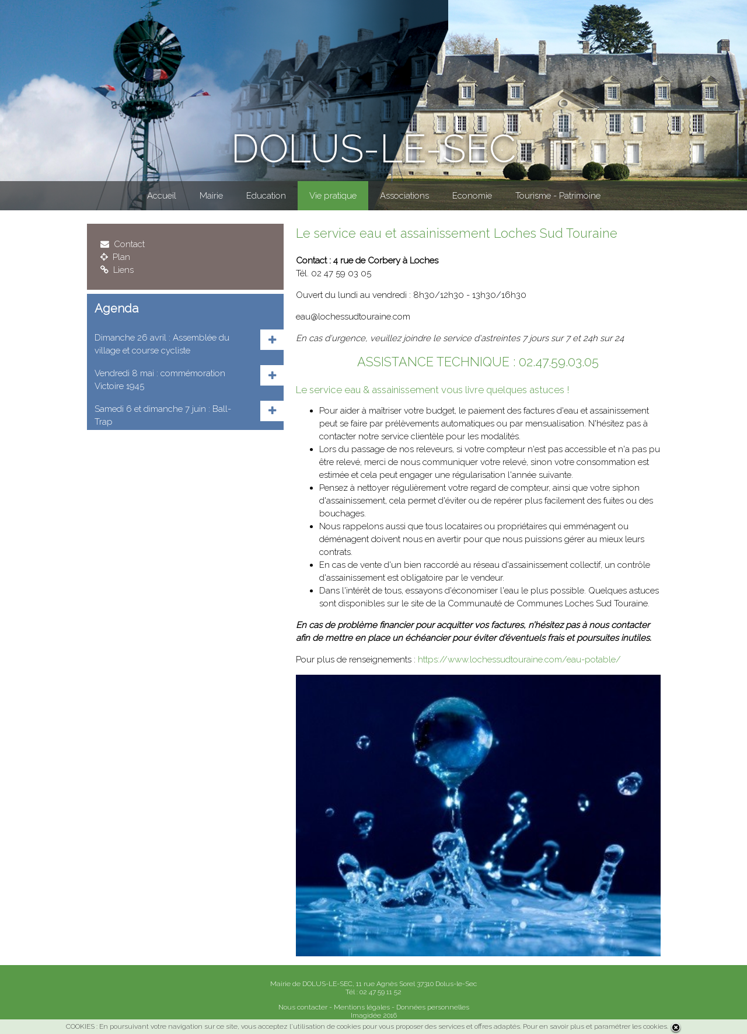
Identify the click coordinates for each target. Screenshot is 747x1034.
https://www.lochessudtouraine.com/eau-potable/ (519, 659)
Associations (404, 195)
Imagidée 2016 (374, 1015)
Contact (122, 244)
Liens (117, 270)
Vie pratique (333, 195)
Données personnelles (432, 1007)
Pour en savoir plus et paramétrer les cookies (595, 1026)
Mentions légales (362, 1007)
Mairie (211, 195)
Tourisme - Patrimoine (558, 195)
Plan (115, 257)
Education (266, 195)
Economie (472, 195)
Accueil (161, 195)
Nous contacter (302, 1007)
